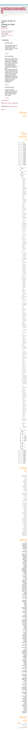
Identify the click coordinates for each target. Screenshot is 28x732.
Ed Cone (24, 493)
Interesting (24, 379)
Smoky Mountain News (24, 522)
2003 (21, 463)
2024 (21, 146)
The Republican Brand (23, 388)
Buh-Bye (23, 276)
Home (9, 103)
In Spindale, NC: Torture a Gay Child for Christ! (24, 255)
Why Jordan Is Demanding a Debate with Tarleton (24, 404)
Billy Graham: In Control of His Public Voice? (24, 264)
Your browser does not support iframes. (24, 311)
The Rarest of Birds (23, 213)
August (23, 433)
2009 (21, 453)
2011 (21, 450)
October (24, 174)
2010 (21, 452)
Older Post (15, 103)
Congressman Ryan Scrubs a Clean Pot (23, 319)
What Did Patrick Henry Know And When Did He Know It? (23, 283)
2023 (21, 147)
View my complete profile (23, 727)
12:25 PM (7, 97)
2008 (21, 455)
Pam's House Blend (25, 510)
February (24, 444)
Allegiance (24, 296)
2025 (21, 144)
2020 (21, 152)
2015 (21, 160)
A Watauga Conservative (24, 475)
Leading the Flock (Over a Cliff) (23, 247)
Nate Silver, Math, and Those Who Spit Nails (23, 182)
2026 (21, 142)
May (23, 438)
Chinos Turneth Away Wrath (23, 370)
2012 (21, 164)
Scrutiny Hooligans (24, 519)
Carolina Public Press (25, 488)
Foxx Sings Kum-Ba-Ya (23, 365)
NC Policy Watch (24, 506)
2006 (21, 458)
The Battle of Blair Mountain (24, 382)
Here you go (4, 28)
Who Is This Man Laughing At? (24, 207)
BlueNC (25, 485)
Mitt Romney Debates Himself (24, 375)
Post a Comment (5, 100)
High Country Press (25, 498)
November (23, 171)
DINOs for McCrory (24, 421)
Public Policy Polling (25, 516)
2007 (21, 456)
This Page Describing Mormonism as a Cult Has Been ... (24, 357)
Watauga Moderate (24, 534)
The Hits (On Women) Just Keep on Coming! (24, 240)
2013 (21, 163)
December (23, 167)
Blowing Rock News (25, 483)
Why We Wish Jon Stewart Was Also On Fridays (24, 339)
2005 (21, 460)
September (24, 430)
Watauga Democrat (24, 532)
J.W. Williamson (24, 723)
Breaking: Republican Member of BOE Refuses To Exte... (24, 192)
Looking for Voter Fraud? (23, 425)
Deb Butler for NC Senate (24, 226)
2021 (21, 150)
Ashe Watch (25, 479)
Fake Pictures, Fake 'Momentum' (24, 201)
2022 (21, 149)
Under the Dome (24, 529)
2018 (21, 155)
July (23, 435)
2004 (21, 461)
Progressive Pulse (24, 513)
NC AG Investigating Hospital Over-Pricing (24, 395)
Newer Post (4, 103)
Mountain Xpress (24, 504)
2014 (21, 161)
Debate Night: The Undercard (23, 292)
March (23, 442)
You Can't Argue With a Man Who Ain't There (23, 413)
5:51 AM (6, 53)
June (23, 437)
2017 (21, 156)
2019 (21, 153)
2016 (21, 158)
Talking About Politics (25, 526)
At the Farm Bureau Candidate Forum (24, 348)
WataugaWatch (13, 10)
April (23, 440)
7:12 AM (6, 84)
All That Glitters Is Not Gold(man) (23, 272)
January (24, 447)
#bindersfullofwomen (24, 305)
